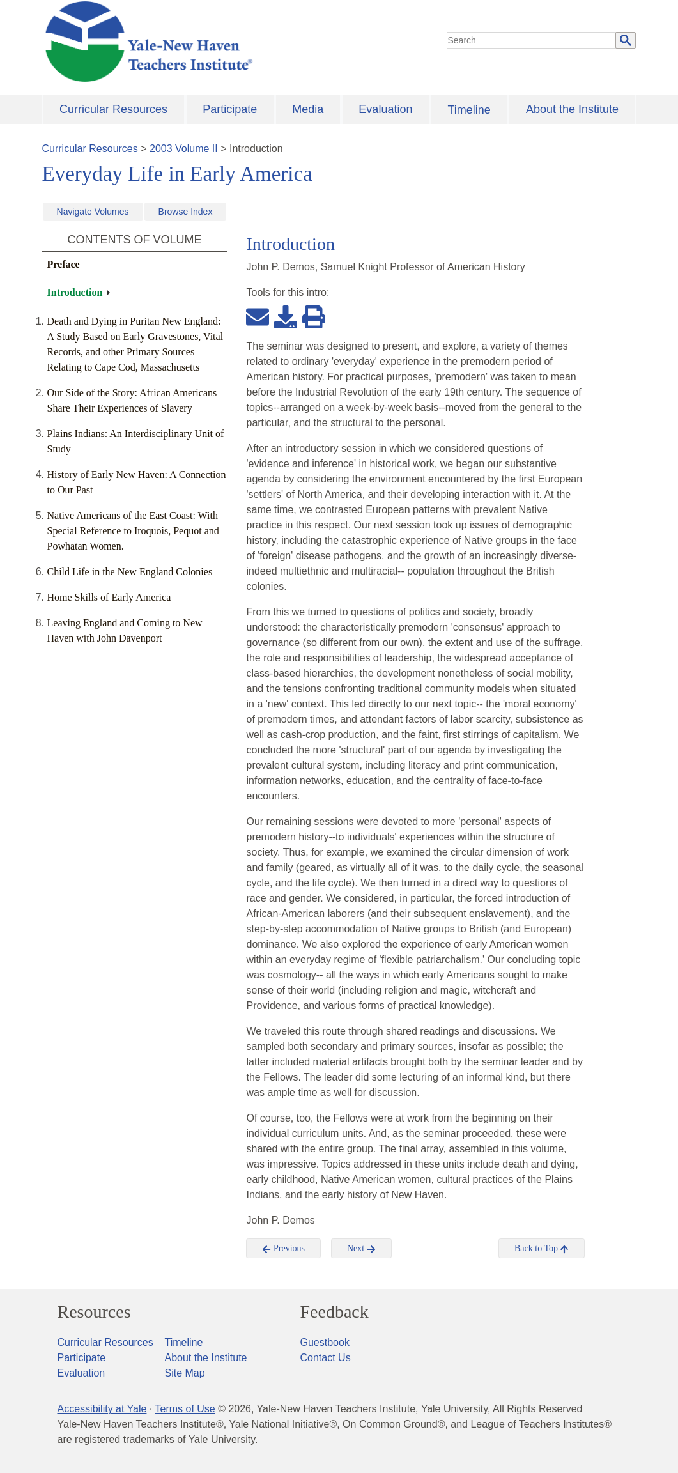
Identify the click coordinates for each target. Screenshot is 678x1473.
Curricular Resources (113, 109)
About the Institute (572, 109)
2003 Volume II (184, 148)
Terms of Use (185, 1408)
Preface (63, 264)
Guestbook (325, 1342)
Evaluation (385, 109)
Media (307, 109)
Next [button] (361, 1249)
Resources (94, 1312)
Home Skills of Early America (109, 597)
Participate (230, 109)
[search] (531, 40)
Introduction (75, 292)
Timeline (468, 110)
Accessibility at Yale (102, 1408)
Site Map (185, 1373)
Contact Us (325, 1357)
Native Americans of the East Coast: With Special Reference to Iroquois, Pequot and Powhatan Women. (133, 530)
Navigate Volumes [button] (93, 211)
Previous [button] (283, 1249)
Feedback (334, 1312)
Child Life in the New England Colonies (130, 571)
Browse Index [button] (185, 211)
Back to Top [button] (541, 1249)
